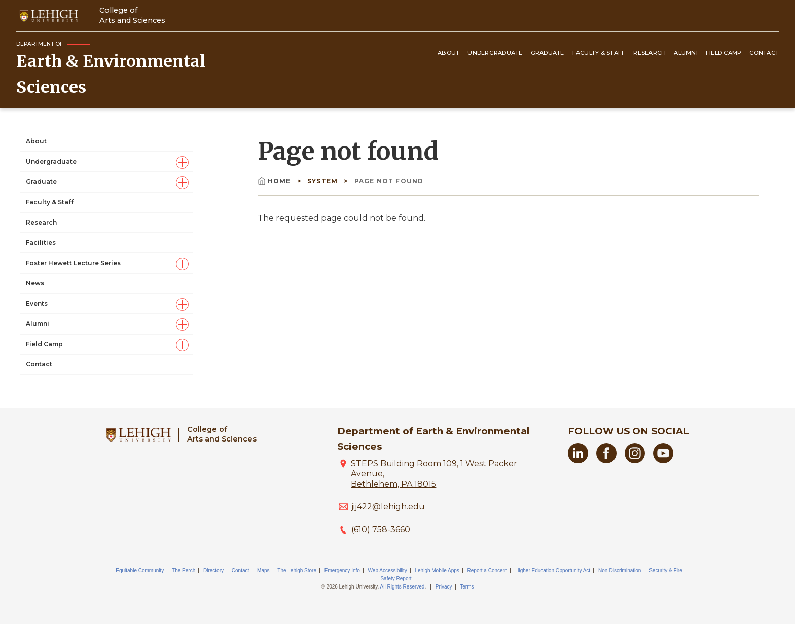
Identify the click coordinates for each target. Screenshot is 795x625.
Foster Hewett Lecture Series (73, 263)
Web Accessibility (387, 570)
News (35, 283)
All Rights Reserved (402, 587)
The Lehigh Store (296, 570)
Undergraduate (494, 52)
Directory (213, 570)
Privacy (444, 587)
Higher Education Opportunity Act (552, 570)
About (448, 52)
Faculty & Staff (599, 52)
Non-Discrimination (619, 570)
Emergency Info (342, 570)
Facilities (41, 242)
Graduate (547, 52)
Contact (764, 52)
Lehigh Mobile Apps (437, 570)
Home (275, 181)
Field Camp (724, 52)
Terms (467, 587)
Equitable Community (140, 570)
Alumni (686, 52)
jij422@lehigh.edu (388, 506)
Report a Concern (487, 570)
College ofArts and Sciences (132, 15)
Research (649, 52)
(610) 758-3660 (380, 529)
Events (37, 303)
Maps (263, 570)
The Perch (183, 570)
